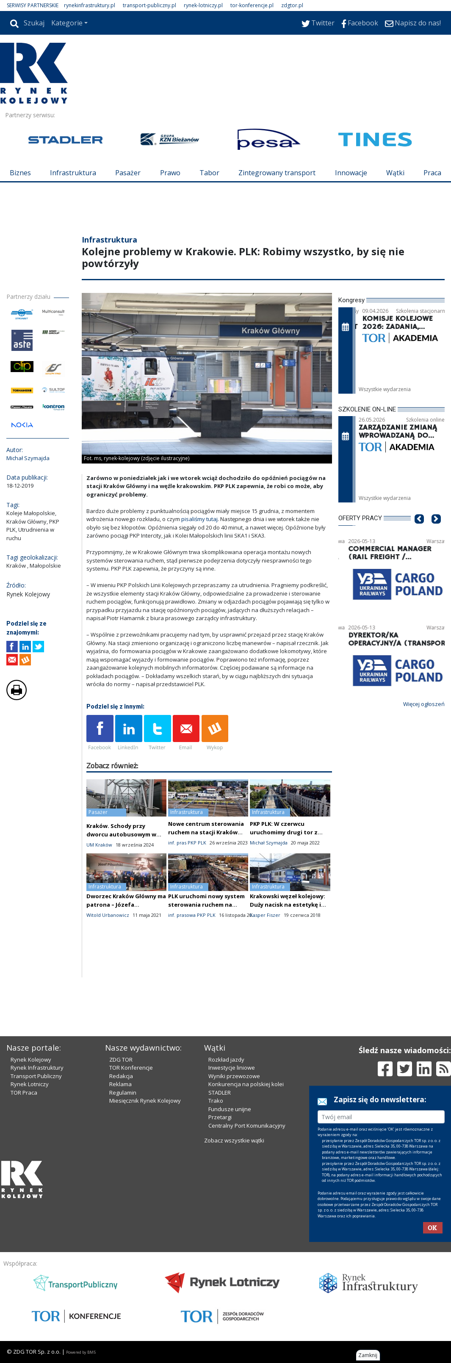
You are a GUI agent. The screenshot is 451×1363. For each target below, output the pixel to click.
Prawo (170, 172)
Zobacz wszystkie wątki (234, 1140)
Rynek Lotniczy (30, 1084)
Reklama (120, 1084)
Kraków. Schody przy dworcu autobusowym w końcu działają (121, 834)
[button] (419, 532)
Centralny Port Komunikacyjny (246, 1125)
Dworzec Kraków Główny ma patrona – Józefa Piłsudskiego (126, 904)
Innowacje (351, 172)
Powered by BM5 (81, 1352)
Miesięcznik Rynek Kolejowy (145, 1100)
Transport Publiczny (36, 1076)
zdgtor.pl (292, 5)
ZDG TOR (121, 1059)
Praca (432, 172)
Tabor (209, 172)
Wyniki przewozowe (234, 1076)
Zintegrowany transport (276, 172)
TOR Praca (24, 1092)
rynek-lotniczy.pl (203, 5)
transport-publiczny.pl (149, 5)
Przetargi (220, 1117)
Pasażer (128, 172)
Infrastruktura (73, 172)
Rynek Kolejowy (31, 1059)
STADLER (219, 1092)
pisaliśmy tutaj (199, 519)
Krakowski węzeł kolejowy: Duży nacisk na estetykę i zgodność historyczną (287, 904)
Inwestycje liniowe (231, 1067)
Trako (215, 1100)
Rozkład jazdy (226, 1059)
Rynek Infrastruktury (37, 1067)
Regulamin (122, 1092)
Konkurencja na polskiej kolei (246, 1084)
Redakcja (121, 1076)
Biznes (20, 172)
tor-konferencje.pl (252, 5)
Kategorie (67, 23)
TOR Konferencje (131, 1067)
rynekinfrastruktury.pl (89, 5)
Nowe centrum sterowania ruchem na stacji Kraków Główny (206, 832)
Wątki (395, 172)
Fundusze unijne (229, 1109)
